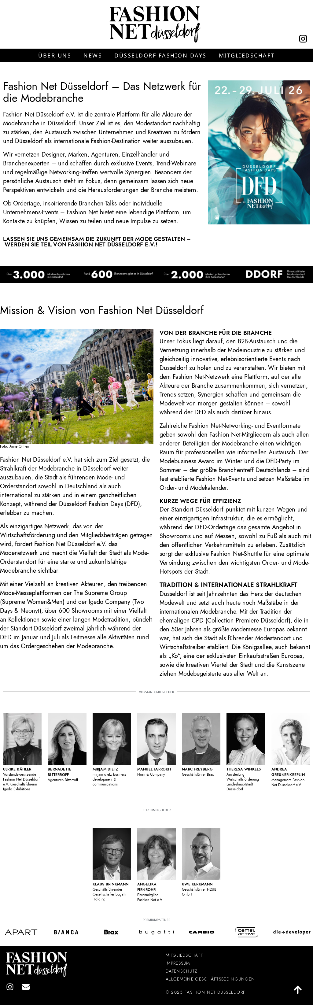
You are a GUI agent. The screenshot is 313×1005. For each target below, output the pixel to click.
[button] (54, 55)
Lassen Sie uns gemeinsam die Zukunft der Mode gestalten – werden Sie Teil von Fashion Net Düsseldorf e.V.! (97, 242)
